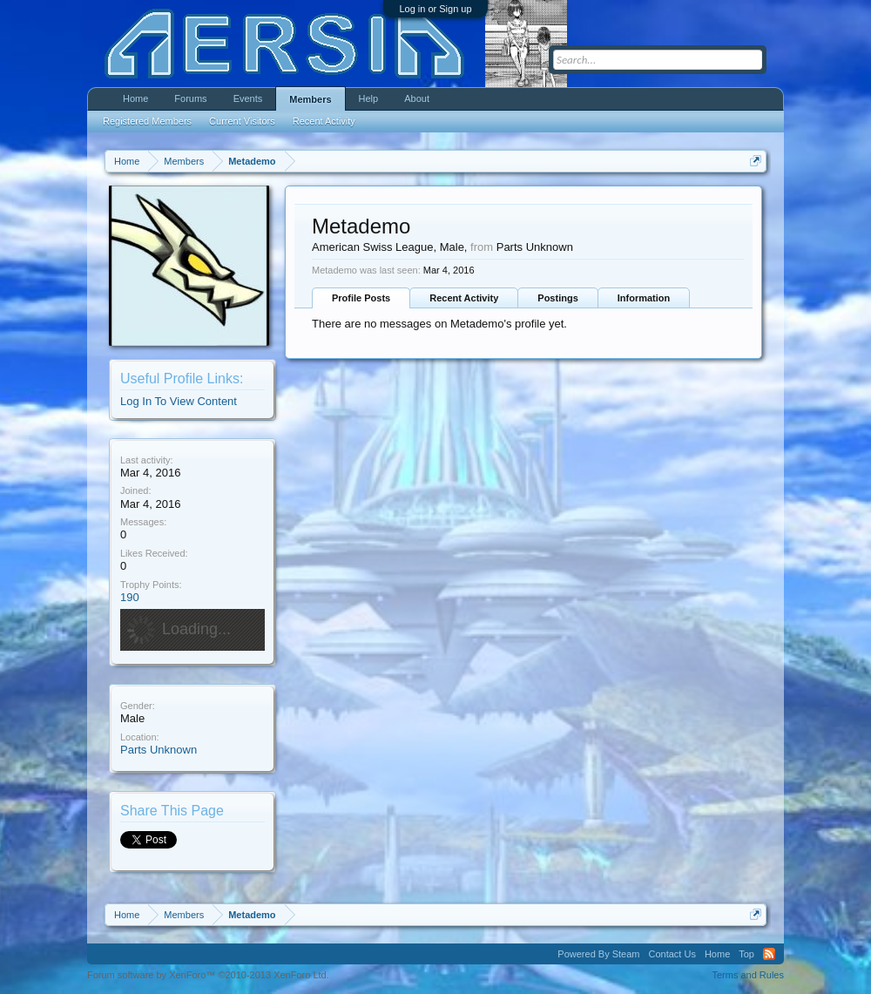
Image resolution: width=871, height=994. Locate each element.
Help (369, 98)
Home (135, 98)
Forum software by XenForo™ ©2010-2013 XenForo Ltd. (208, 975)
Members (310, 99)
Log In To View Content (178, 401)
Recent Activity (463, 298)
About (416, 98)
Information (644, 298)
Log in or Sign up (435, 8)
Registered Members (147, 121)
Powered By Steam (598, 954)
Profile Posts (361, 298)
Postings (557, 298)
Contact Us (671, 954)
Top (746, 954)
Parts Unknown (158, 749)
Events (248, 98)
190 (129, 597)
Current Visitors (242, 121)
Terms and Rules (748, 975)
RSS (769, 954)
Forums (190, 98)
